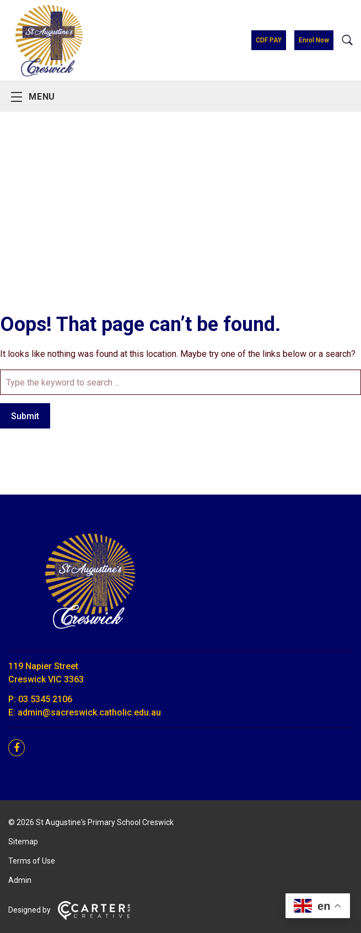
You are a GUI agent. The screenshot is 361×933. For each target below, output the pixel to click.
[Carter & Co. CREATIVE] (94, 917)
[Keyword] (180, 382)
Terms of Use (31, 860)
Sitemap (23, 841)
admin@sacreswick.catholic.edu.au (89, 712)
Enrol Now (314, 40)
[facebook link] (19, 748)
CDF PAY (269, 40)
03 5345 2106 (45, 699)
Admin (19, 880)
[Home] (91, 636)
